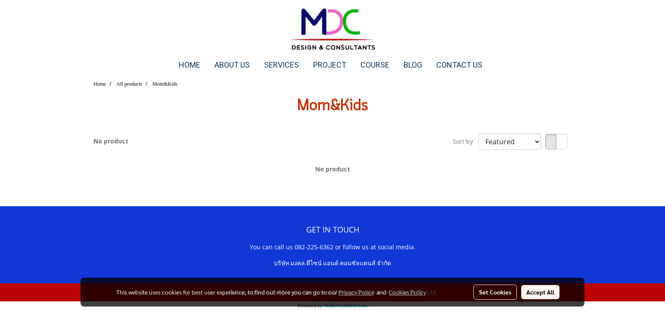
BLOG (413, 64)
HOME (189, 64)
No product (110, 141)
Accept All (540, 292)
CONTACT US (459, 64)
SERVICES (281, 64)
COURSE (374, 64)
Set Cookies (495, 292)
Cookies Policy (407, 292)
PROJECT (329, 64)
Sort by (465, 141)
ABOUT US (232, 64)
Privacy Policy (356, 292)
